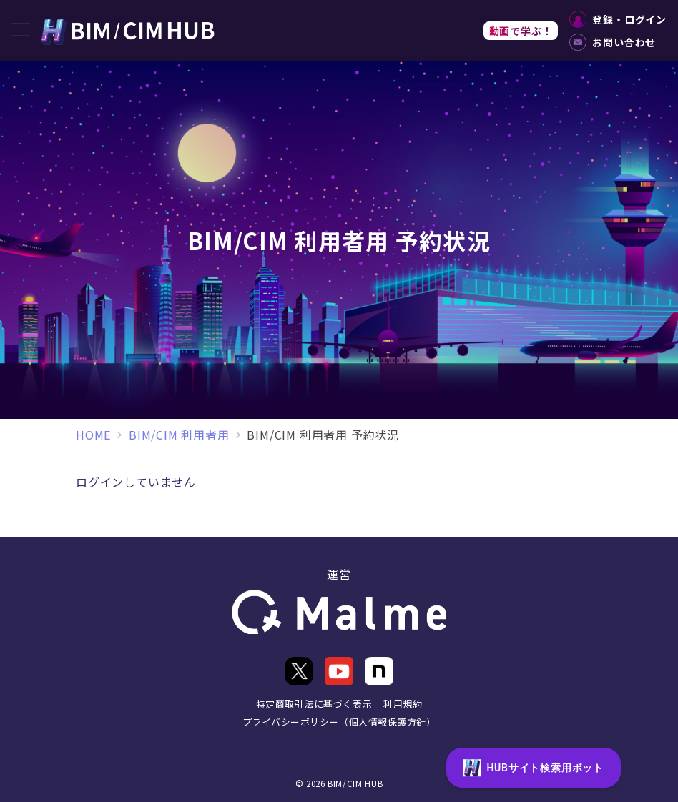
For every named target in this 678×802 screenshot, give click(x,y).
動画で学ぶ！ (521, 31)
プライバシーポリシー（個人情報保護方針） (339, 721)
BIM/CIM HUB (355, 783)
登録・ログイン (618, 19)
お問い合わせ (612, 42)
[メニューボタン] (20, 30)
